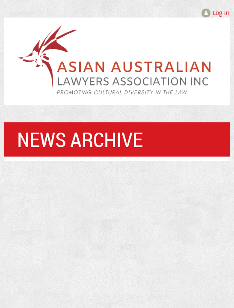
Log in (221, 13)
